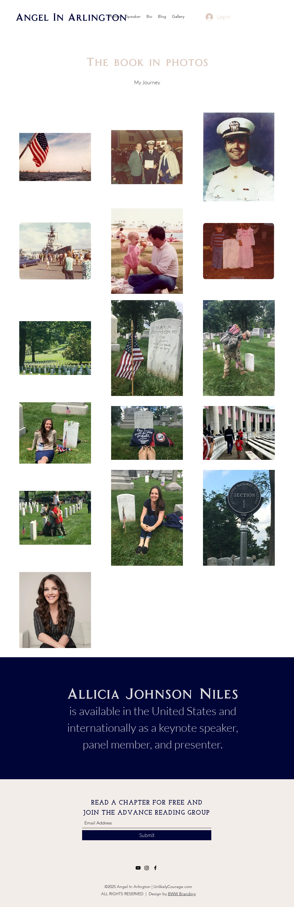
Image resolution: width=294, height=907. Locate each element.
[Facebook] (155, 868)
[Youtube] (138, 868)
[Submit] (146, 835)
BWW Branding (182, 893)
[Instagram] (147, 868)
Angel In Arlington (71, 16)
